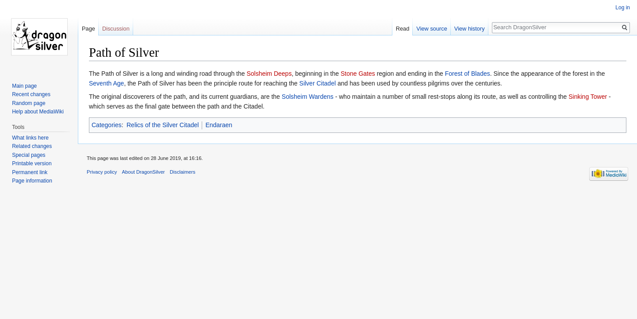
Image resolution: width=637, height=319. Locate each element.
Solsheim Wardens (308, 96)
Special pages (28, 155)
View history (469, 28)
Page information (32, 181)
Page (88, 28)
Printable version (31, 163)
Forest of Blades (467, 73)
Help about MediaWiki (38, 112)
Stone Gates (358, 73)
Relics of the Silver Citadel (163, 124)
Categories (107, 124)
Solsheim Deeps (269, 73)
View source (431, 28)
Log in (622, 7)
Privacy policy (102, 172)
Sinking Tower (587, 96)
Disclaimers (183, 172)
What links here (30, 138)
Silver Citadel (317, 83)
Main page (24, 86)
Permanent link (29, 172)
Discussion (116, 28)
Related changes (32, 146)
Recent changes (31, 94)
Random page (28, 103)
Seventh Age (106, 83)
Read (403, 28)
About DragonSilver (143, 172)
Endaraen (218, 124)
